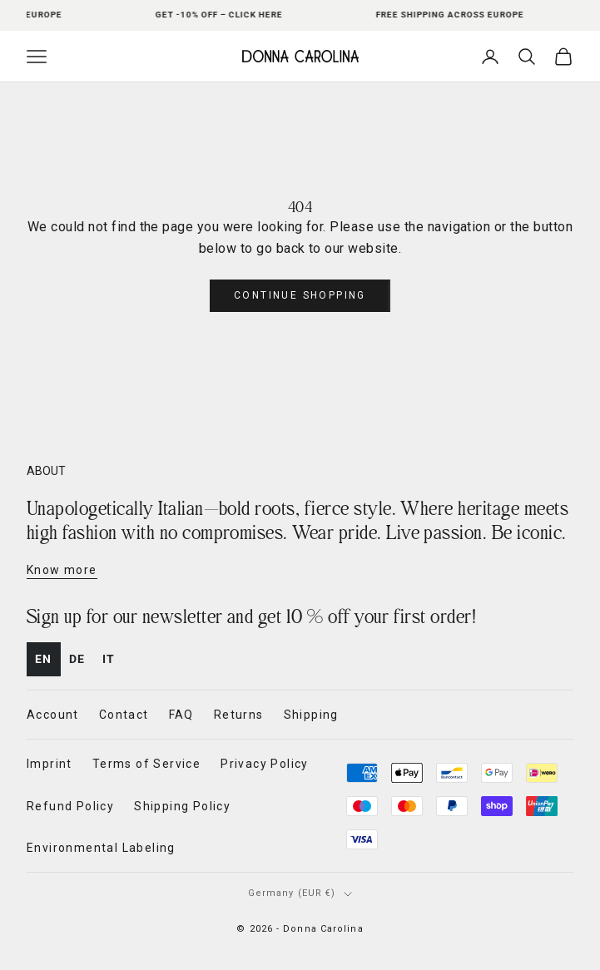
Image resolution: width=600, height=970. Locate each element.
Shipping (311, 714)
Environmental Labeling (101, 847)
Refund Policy (70, 806)
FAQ (181, 714)
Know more (62, 570)
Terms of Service (146, 763)
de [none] (77, 659)
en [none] (43, 659)
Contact (124, 714)
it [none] (109, 659)
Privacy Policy (265, 763)
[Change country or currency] (300, 893)
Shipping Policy (182, 806)
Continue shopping (300, 295)
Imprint (49, 763)
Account (53, 714)
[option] (77, 659)
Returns (239, 714)
